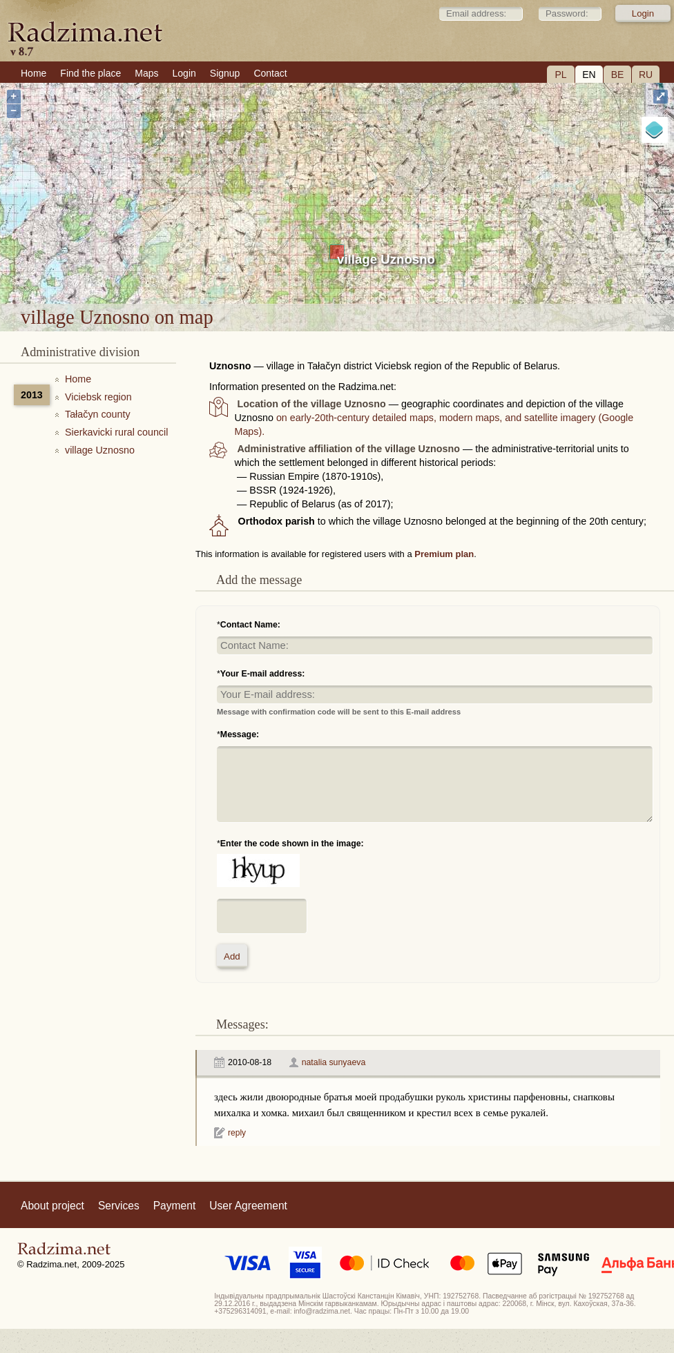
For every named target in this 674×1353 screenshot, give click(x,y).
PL (560, 74)
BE (617, 74)
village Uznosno (386, 259)
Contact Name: (250, 625)
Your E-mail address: (262, 674)
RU (646, 74)
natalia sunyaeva (334, 1062)
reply (237, 1133)
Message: (239, 734)
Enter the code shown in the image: (292, 843)
